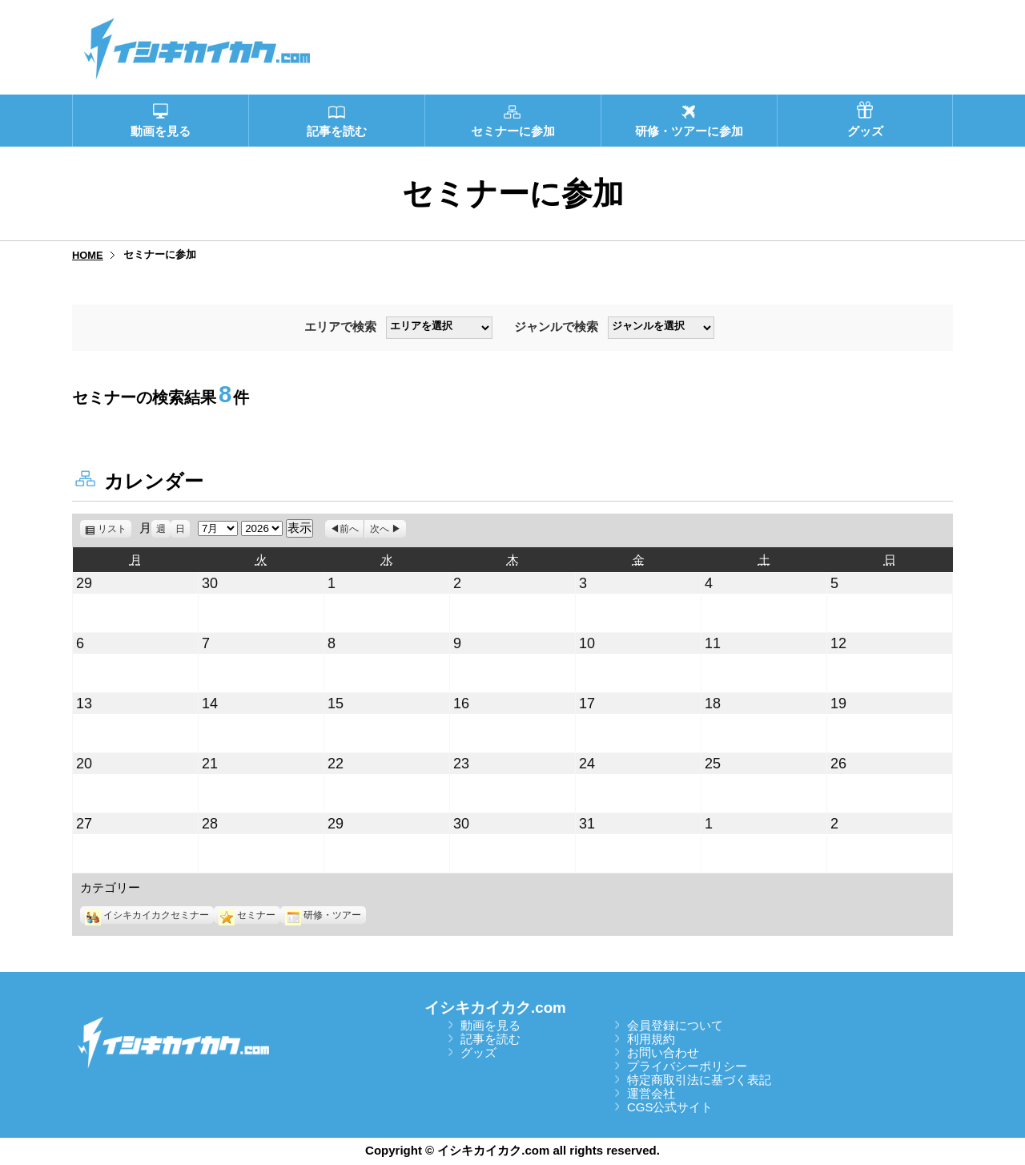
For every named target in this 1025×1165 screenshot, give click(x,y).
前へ (349, 528)
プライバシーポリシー (687, 1066)
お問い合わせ (663, 1052)
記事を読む (490, 1039)
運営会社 (651, 1093)
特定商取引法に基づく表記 (699, 1079)
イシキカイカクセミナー (147, 915)
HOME (87, 255)
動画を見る (490, 1025)
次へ (379, 528)
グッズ (478, 1052)
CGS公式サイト (670, 1107)
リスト (114, 529)
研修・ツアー (323, 915)
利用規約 (651, 1039)
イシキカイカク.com (495, 1007)
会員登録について (675, 1025)
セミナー (247, 915)
